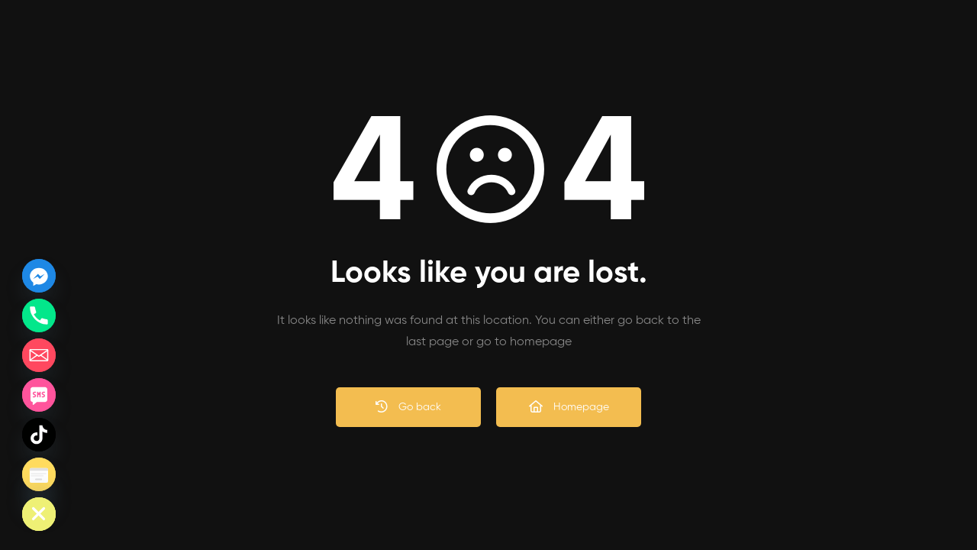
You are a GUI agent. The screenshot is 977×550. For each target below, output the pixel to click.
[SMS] (39, 395)
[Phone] (39, 315)
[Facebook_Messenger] (39, 276)
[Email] (39, 355)
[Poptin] (39, 474)
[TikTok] (39, 434)
